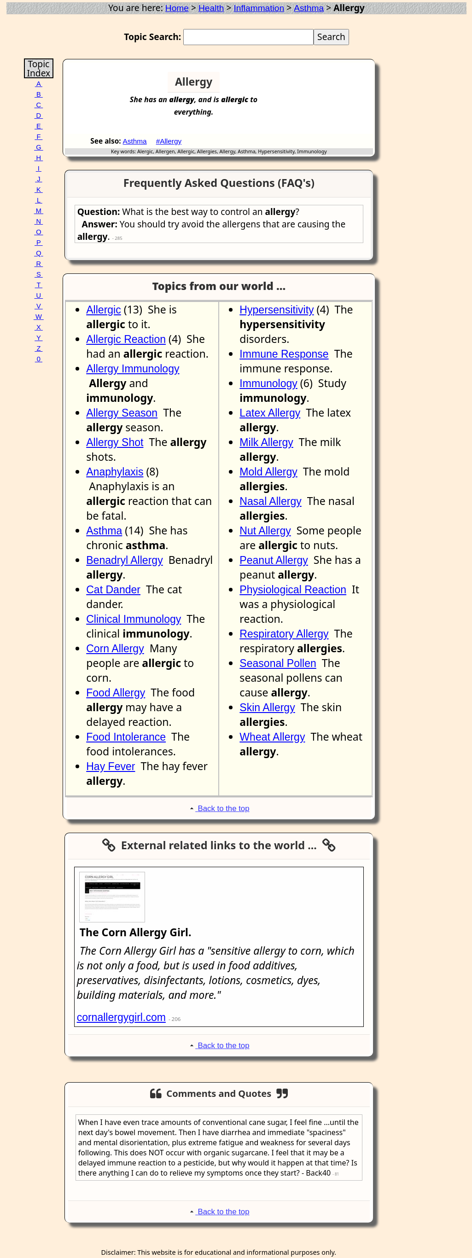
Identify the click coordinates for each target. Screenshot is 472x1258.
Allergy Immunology (132, 369)
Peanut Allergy (273, 560)
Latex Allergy (269, 413)
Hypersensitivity (276, 310)
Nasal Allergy (270, 501)
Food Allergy (115, 693)
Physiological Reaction (292, 590)
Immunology (268, 383)
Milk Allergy (266, 442)
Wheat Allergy (272, 737)
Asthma (309, 8)
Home (177, 8)
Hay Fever (110, 766)
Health (211, 8)
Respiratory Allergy (283, 634)
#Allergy (169, 141)
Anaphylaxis (114, 472)
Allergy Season (121, 413)
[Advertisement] (337, 85)
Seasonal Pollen (277, 663)
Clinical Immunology (133, 619)
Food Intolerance (126, 737)
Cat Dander (113, 590)
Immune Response (283, 354)
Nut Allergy (265, 531)
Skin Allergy (267, 707)
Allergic (103, 310)
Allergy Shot (114, 442)
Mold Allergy (268, 472)
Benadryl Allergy (124, 560)
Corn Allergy (115, 649)
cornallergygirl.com (121, 1017)
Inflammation (258, 8)
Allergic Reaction (126, 339)
